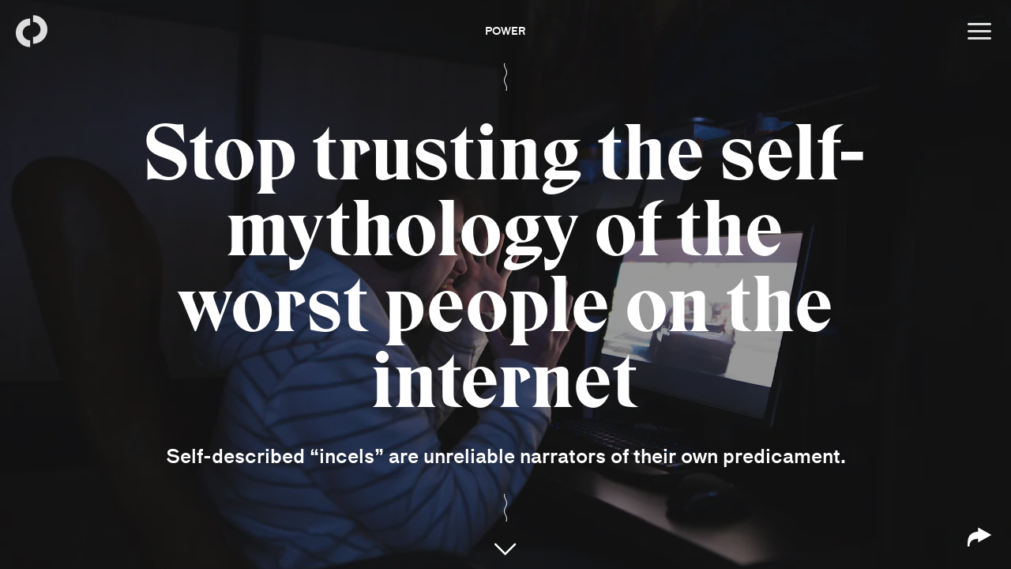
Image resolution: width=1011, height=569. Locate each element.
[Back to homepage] (31, 31)
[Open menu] (979, 31)
